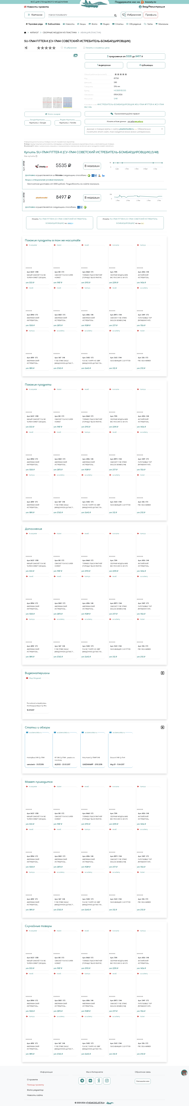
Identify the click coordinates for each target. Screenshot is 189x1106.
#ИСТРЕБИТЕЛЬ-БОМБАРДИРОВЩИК (115, 104)
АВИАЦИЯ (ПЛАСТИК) (91, 33)
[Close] (162, 129)
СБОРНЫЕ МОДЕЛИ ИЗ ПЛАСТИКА (60, 33)
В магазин (92, 166)
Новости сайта (35, 1095)
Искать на (59, 222)
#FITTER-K (149, 104)
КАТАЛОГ (34, 33)
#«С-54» (88, 107)
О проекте (32, 1080)
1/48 (115, 99)
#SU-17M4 (139, 104)
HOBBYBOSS (120, 91)
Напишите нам (142, 1081)
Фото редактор (35, 1090)
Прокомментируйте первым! (125, 114)
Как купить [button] (30, 156)
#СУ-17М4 (159, 104)
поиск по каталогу (57, 15)
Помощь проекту (35, 1085)
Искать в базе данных (125, 122)
